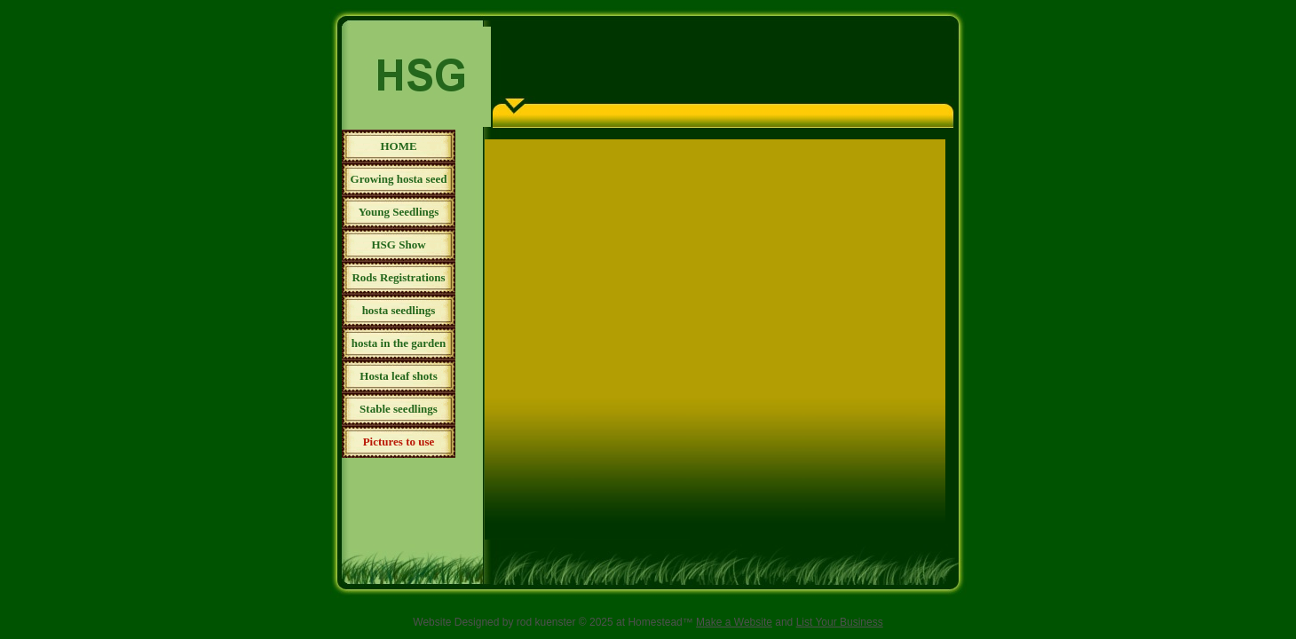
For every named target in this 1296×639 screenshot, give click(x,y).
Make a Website (734, 622)
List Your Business (839, 622)
